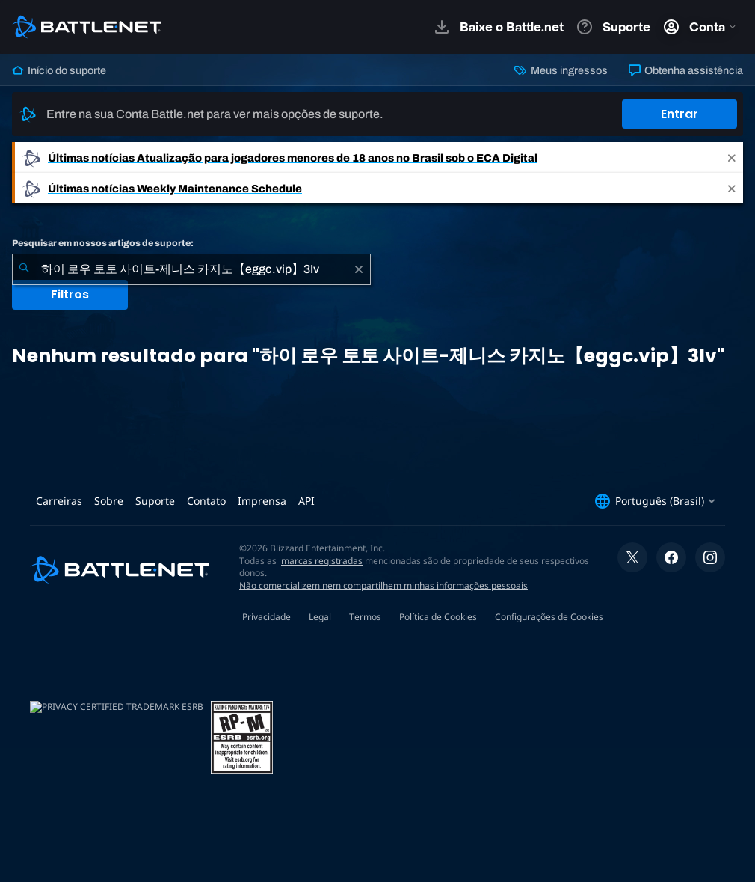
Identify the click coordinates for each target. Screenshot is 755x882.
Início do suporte (59, 70)
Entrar (679, 114)
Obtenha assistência (686, 70)
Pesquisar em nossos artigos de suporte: (103, 243)
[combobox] (191, 269)
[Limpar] (359, 269)
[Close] (732, 157)
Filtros (70, 294)
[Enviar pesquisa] (24, 269)
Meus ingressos (560, 70)
